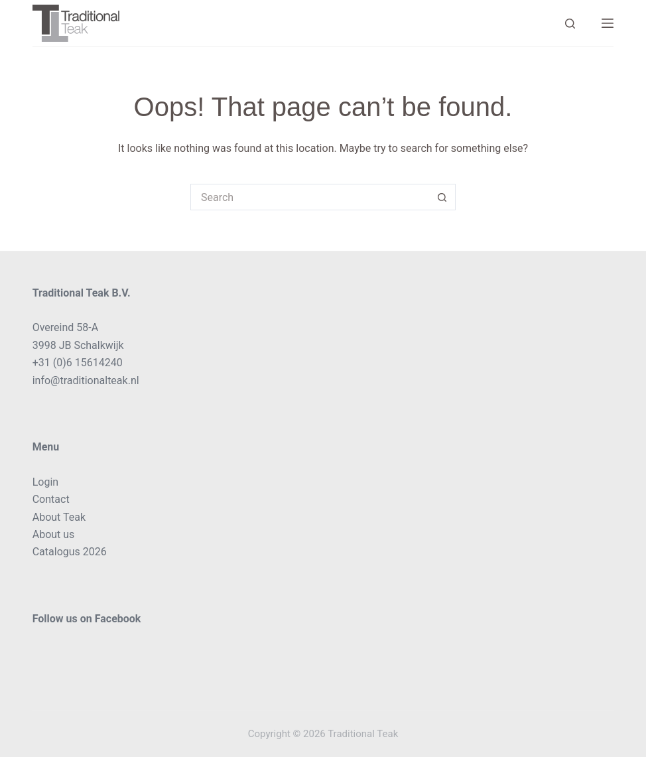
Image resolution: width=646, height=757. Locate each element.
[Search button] (442, 197)
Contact (51, 499)
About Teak (59, 517)
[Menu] (608, 23)
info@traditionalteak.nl (85, 380)
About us (53, 534)
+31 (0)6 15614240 (77, 362)
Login (45, 482)
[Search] (570, 24)
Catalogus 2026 (69, 551)
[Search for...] (309, 197)
